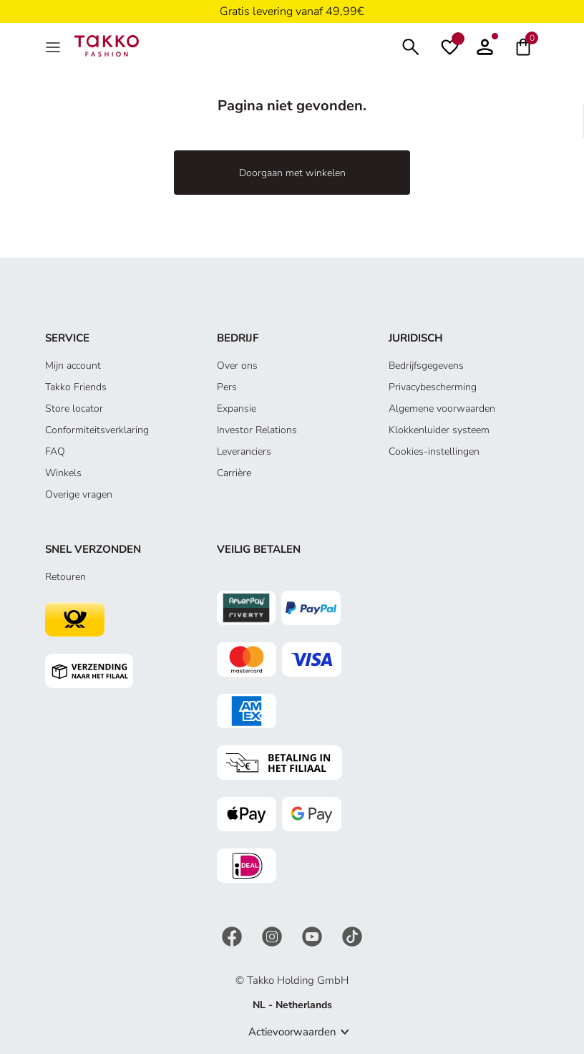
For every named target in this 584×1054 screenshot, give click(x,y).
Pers (227, 387)
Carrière (234, 473)
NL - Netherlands (292, 1005)
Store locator (74, 408)
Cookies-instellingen (434, 451)
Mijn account (73, 365)
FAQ (55, 451)
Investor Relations (257, 430)
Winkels (63, 473)
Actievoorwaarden (292, 1032)
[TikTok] (352, 935)
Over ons (237, 365)
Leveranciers (244, 451)
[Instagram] (273, 935)
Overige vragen (78, 494)
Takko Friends (76, 387)
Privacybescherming (433, 387)
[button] (485, 45)
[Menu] (54, 46)
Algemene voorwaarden (442, 408)
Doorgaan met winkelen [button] (292, 173)
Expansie (236, 408)
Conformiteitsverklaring (97, 430)
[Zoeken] (411, 45)
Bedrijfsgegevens (426, 365)
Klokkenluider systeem (439, 430)
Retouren (65, 577)
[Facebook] (233, 935)
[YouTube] (313, 935)
